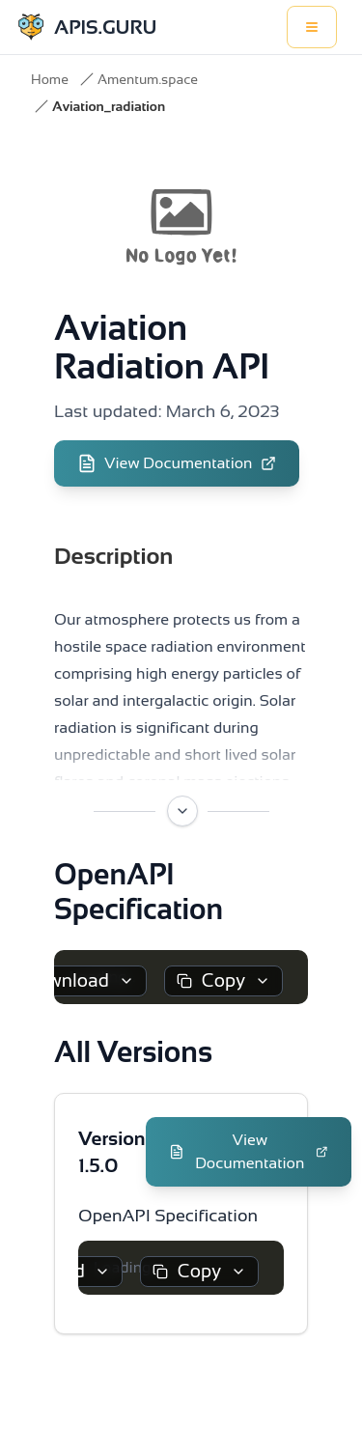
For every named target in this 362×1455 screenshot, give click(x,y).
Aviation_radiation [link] (108, 106)
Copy (223, 980)
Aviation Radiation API (161, 347)
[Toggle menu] (312, 27)
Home (50, 79)
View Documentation (176, 463)
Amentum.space (147, 79)
